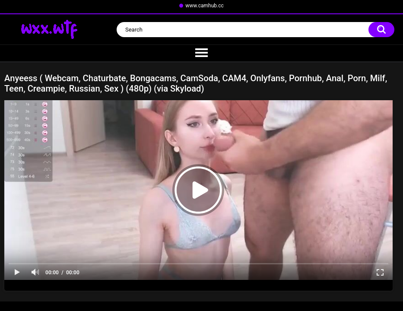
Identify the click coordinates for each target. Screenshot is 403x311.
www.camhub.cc (204, 6)
